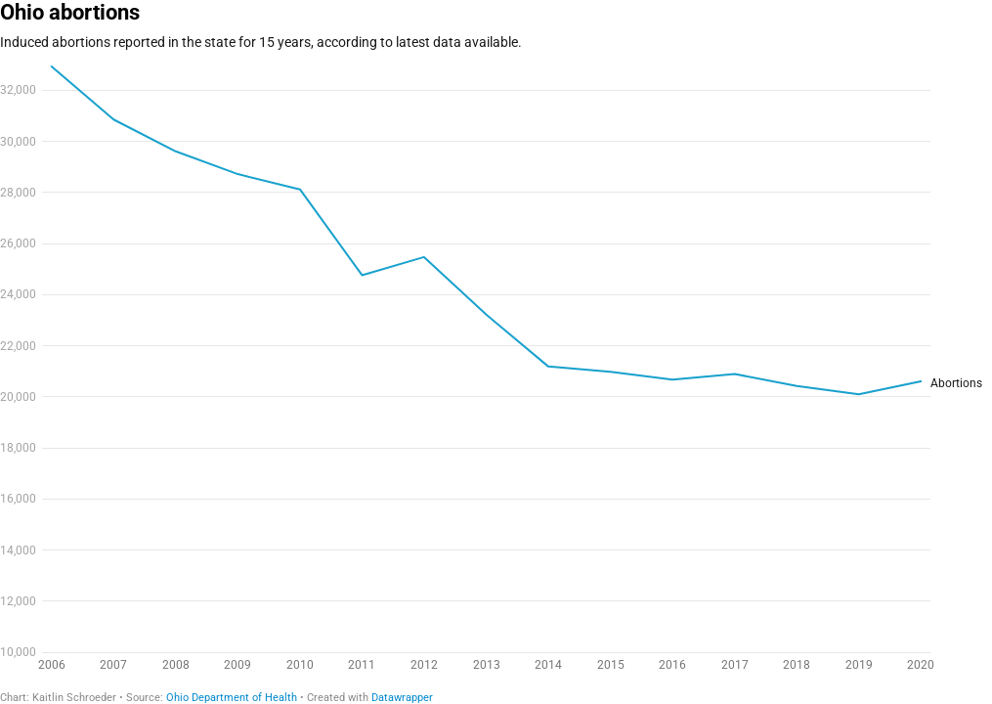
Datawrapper (402, 697)
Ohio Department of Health (231, 697)
